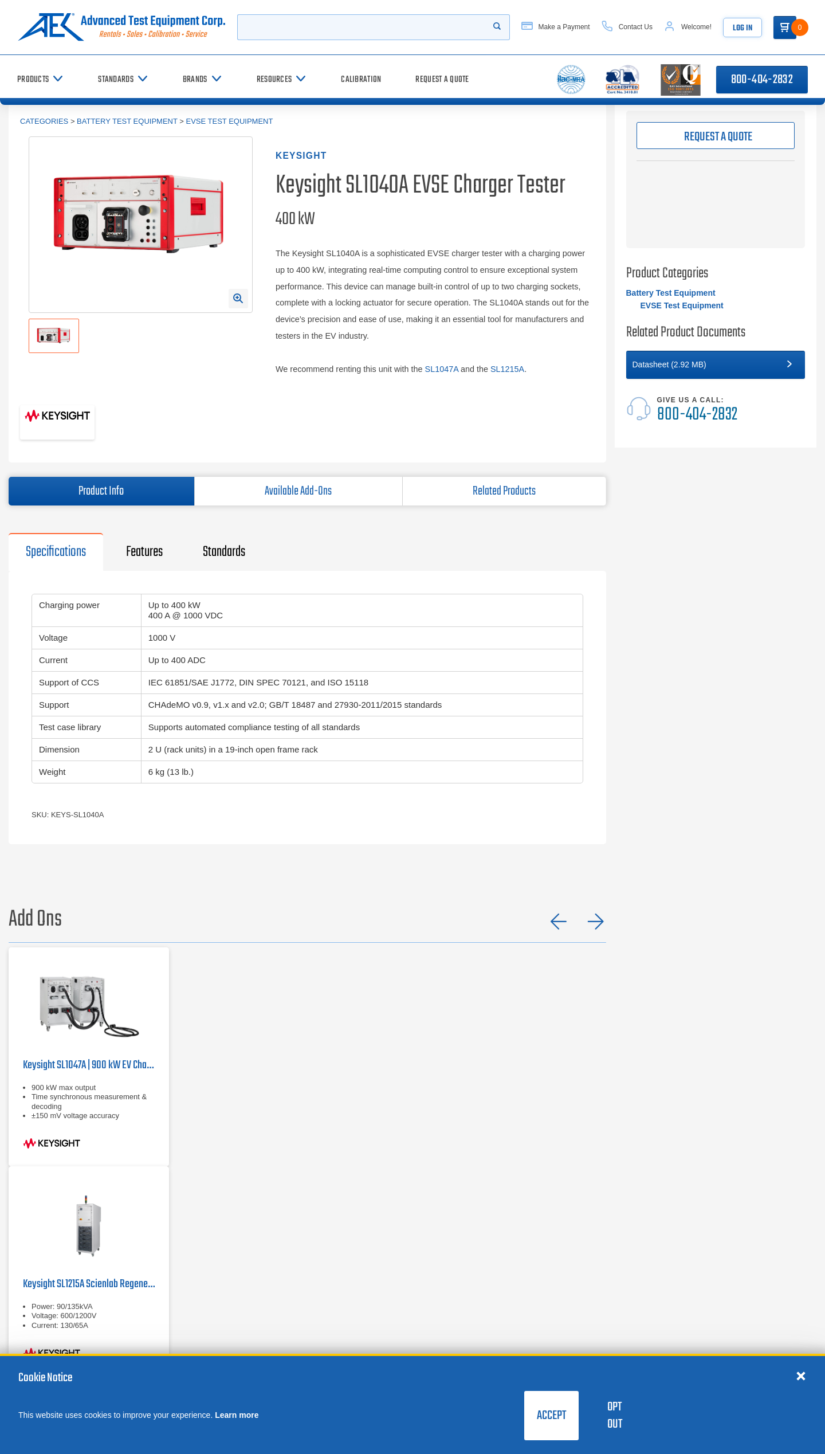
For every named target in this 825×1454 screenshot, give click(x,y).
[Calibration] (361, 79)
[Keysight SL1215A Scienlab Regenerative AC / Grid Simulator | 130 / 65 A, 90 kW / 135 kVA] (89, 1271)
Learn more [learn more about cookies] (236, 1415)
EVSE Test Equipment (229, 121)
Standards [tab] (224, 551)
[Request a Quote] (442, 79)
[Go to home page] (123, 27)
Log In (753, 28)
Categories (44, 121)
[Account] (698, 27)
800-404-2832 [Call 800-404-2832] (762, 79)
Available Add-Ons (298, 491)
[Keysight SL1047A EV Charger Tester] (89, 1056)
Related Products (504, 491)
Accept (551, 1415)
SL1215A (507, 369)
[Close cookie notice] (801, 1375)
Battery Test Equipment (127, 121)
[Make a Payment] (565, 27)
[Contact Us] (636, 27)
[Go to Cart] (796, 27)
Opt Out (614, 1415)
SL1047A (441, 369)
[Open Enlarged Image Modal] (238, 298)
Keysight (301, 155)
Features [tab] (144, 551)
